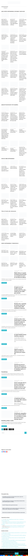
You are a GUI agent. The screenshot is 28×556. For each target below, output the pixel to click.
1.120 (10, 429)
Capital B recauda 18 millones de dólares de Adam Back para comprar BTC (13, 544)
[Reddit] (6, 555)
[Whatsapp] (19, 555)
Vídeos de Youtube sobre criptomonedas (8, 211)
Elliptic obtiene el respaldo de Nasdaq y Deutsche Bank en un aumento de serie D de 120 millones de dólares (4, 22)
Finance (3, 519)
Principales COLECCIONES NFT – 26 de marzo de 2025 (4, 149)
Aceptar (16, 553)
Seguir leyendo (4, 282)
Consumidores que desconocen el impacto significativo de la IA (16, 521)
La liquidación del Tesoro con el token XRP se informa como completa (20, 400)
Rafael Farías (4, 523)
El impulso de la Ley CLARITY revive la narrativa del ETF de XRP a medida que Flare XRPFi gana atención (14, 222)
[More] (26, 555)
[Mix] (16, 555)
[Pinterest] (11, 555)
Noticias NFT (21, 285)
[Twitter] (4, 555)
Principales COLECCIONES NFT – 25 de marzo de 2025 (22, 131)
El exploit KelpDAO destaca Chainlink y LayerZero (13, 235)
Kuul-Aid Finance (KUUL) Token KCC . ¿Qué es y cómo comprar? (14, 253)
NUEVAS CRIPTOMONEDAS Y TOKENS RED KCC (10, 243)
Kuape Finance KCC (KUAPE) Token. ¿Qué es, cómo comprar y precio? (5, 264)
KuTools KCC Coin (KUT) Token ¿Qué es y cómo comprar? (13, 264)
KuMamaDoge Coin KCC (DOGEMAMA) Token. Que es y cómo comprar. (22, 253)
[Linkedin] (9, 555)
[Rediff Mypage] (24, 555)
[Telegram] (21, 555)
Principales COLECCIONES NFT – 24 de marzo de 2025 (13, 131)
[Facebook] (1, 555)
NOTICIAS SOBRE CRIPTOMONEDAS (7, 158)
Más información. (21, 553)
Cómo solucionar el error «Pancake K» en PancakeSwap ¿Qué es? (15, 525)
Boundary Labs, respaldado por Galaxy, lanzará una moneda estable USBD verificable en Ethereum (14, 22)
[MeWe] (14, 555)
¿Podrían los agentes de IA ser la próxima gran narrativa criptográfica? (22, 53)
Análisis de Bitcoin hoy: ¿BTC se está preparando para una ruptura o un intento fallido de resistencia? (22, 187)
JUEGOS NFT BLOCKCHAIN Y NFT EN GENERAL (9, 104)
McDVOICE (4, 521)
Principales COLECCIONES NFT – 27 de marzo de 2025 (13, 150)
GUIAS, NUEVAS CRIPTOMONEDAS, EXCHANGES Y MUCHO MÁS (13, 11)
